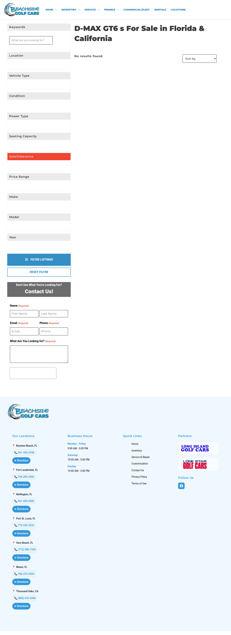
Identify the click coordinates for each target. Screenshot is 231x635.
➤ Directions (22, 462)
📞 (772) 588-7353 (25, 551)
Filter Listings (39, 259)
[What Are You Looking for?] (39, 354)
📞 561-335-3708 (25, 454)
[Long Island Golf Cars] (198, 450)
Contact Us (138, 472)
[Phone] (54, 331)
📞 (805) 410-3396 (25, 600)
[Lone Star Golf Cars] (198, 466)
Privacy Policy (140, 478)
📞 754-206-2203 (25, 478)
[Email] (24, 331)
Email (19, 323)
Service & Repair (141, 459)
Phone (49, 323)
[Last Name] (54, 313)
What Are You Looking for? (33, 341)
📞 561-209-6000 (25, 503)
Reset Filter (39, 272)
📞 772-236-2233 (25, 527)
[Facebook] (182, 488)
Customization (140, 465)
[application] (55, 9)
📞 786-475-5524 (25, 575)
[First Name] (24, 313)
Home (135, 445)
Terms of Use (139, 485)
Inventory (137, 452)
